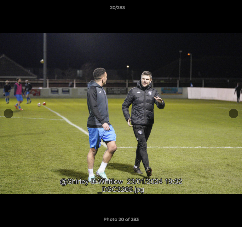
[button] (219, 9)
